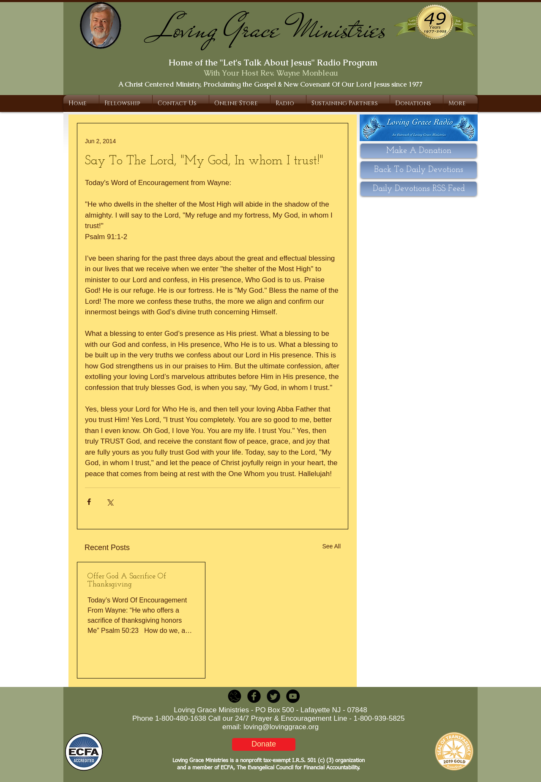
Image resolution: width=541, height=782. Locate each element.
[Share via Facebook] (89, 502)
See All (331, 546)
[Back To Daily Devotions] (419, 169)
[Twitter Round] (273, 696)
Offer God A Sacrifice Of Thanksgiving (126, 580)
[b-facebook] (254, 696)
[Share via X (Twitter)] (110, 502)
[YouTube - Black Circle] (293, 696)
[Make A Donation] (419, 151)
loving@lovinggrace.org (281, 727)
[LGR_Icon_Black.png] (234, 696)
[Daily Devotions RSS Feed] (419, 189)
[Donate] (263, 744)
